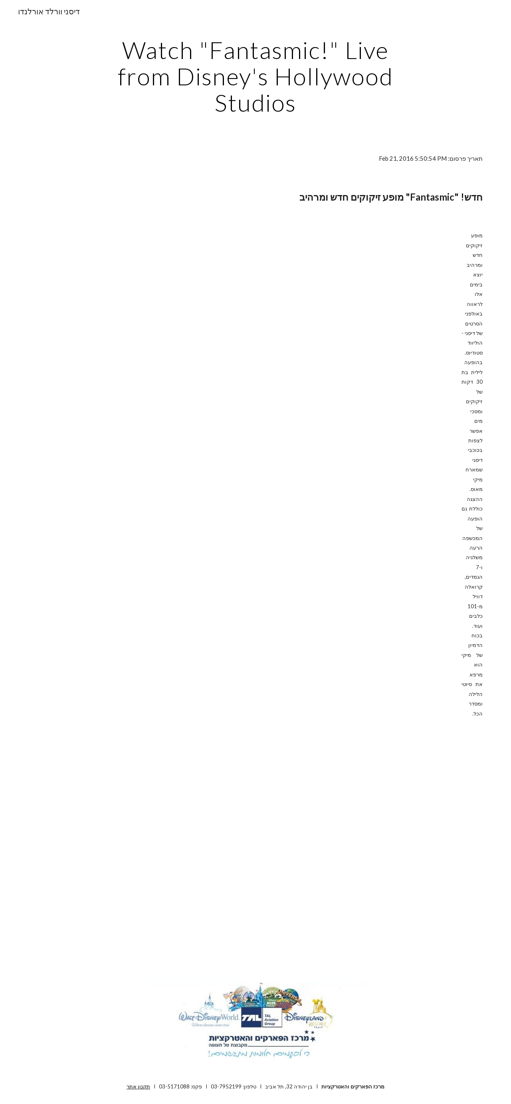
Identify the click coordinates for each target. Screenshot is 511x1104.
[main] (255, 76)
